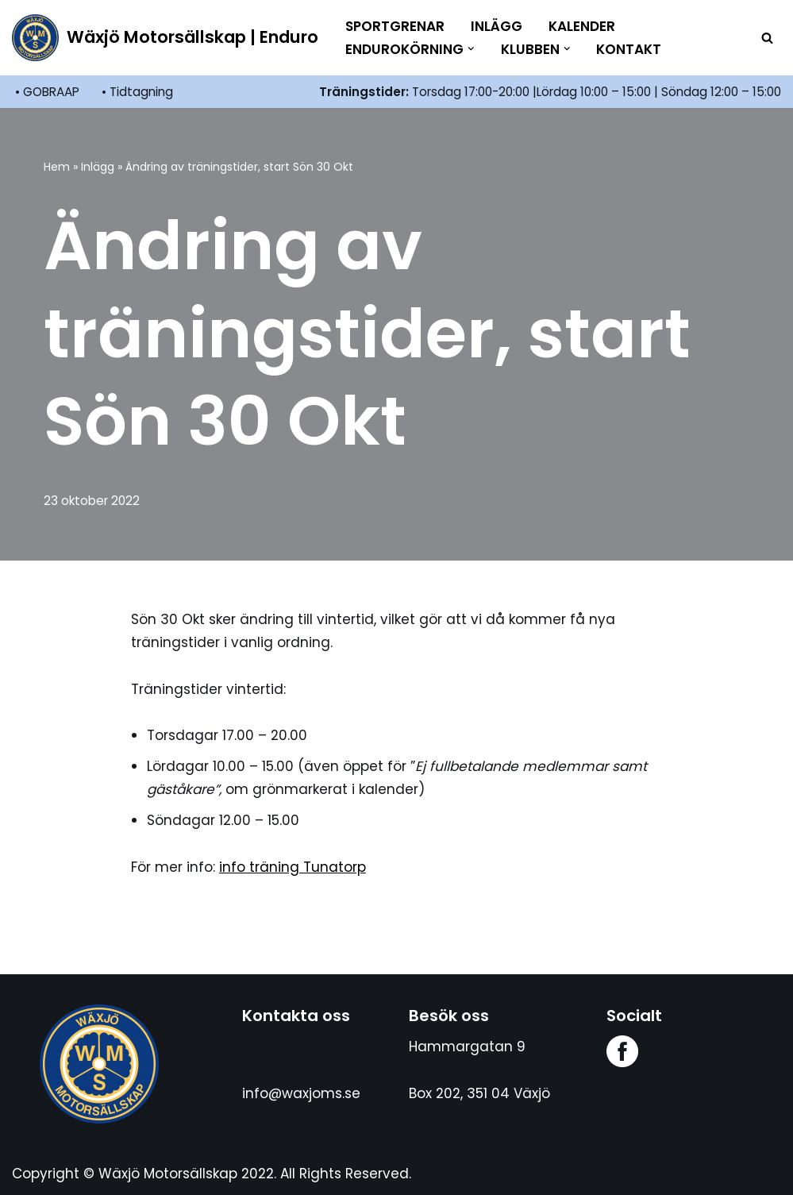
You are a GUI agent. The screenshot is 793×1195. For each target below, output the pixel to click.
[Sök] (767, 38)
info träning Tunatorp (292, 867)
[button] (471, 48)
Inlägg (496, 26)
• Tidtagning (137, 91)
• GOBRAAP (47, 91)
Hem (57, 167)
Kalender (582, 26)
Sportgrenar (395, 26)
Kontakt (628, 49)
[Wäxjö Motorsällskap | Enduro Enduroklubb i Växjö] (165, 37)
